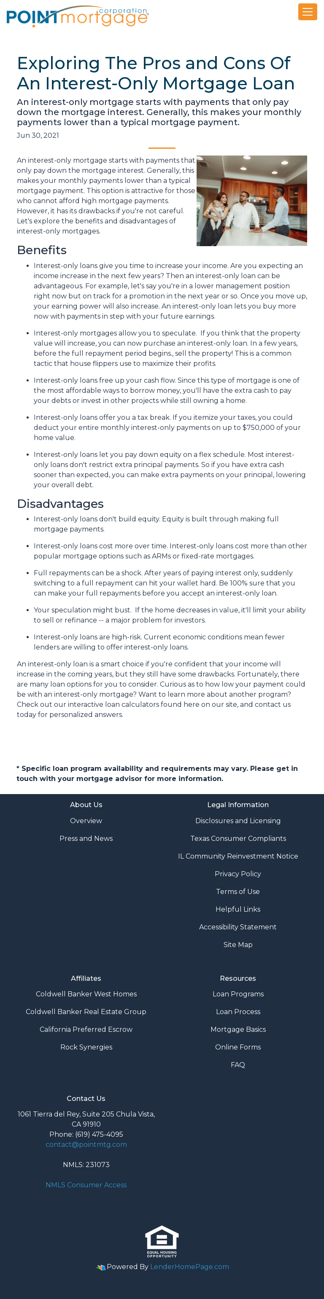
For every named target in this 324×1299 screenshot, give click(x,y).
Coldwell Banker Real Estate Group (86, 1012)
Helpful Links (238, 909)
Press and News (86, 839)
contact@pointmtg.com (86, 1145)
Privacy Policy (238, 874)
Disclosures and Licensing (238, 821)
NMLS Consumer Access (86, 1185)
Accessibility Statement (238, 927)
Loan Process (238, 1012)
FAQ (238, 1065)
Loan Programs (238, 994)
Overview (86, 821)
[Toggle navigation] (308, 11)
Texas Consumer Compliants (238, 839)
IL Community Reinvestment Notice (238, 856)
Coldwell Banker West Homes (86, 994)
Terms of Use (238, 892)
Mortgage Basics (238, 1029)
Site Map (238, 945)
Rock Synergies (86, 1047)
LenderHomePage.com (189, 1267)
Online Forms (238, 1047)
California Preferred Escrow (86, 1029)
